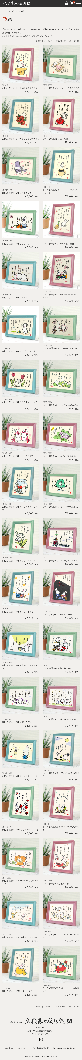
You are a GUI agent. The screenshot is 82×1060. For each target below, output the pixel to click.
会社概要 (9, 1048)
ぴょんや (15, 11)
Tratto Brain (54, 1056)
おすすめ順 (48, 41)
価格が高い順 (74, 41)
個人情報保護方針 (41, 1048)
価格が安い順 (61, 41)
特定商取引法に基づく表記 (65, 1048)
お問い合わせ (23, 1048)
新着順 (38, 41)
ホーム (7, 11)
